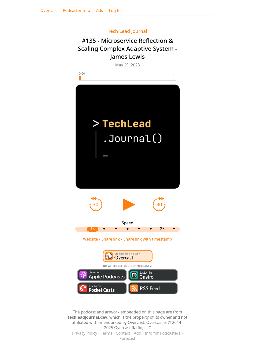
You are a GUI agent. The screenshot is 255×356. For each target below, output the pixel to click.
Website (90, 239)
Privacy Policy (84, 333)
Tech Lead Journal (127, 31)
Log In (115, 10)
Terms (106, 333)
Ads (99, 10)
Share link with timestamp (147, 239)
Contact (123, 333)
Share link (111, 239)
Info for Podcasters (162, 333)
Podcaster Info (76, 10)
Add (137, 333)
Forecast (127, 338)
